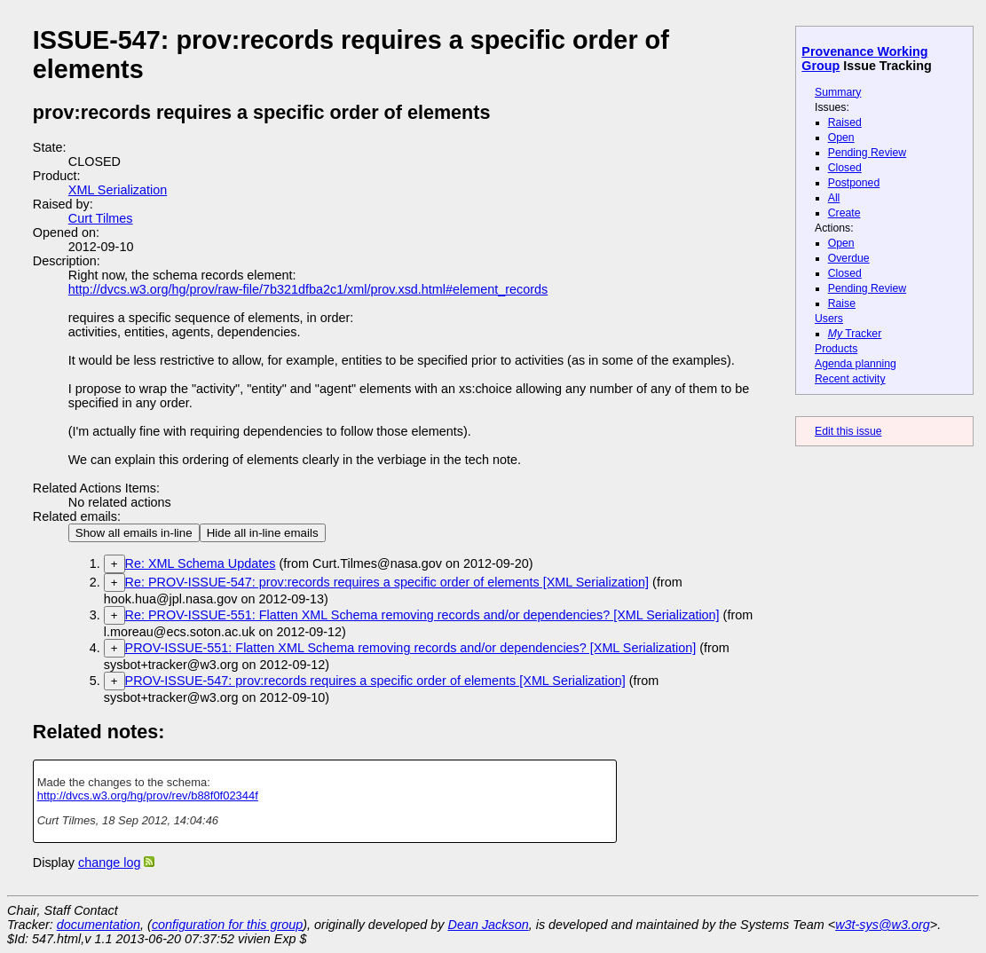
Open (841, 137)
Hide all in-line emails (263, 533)
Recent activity (850, 379)
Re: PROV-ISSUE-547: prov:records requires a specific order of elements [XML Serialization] (387, 582)
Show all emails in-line (134, 533)
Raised (845, 122)
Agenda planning (855, 364)
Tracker (855, 333)
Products (836, 349)
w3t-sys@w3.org (882, 925)
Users (829, 318)
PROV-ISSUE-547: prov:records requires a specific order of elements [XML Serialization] (375, 680)
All (834, 198)
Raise (842, 303)
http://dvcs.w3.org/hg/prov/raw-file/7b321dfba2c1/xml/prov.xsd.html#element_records (308, 289)
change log (109, 862)
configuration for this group (227, 925)
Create (844, 213)
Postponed (854, 183)
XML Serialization (117, 190)
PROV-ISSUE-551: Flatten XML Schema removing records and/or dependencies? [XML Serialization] (411, 648)
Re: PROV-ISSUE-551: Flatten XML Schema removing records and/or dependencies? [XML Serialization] (422, 615)
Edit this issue (848, 431)
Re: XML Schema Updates (200, 563)
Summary (838, 92)
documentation (98, 925)
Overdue (849, 258)
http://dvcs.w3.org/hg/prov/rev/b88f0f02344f (147, 795)
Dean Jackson (488, 925)
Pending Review (867, 152)
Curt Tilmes (100, 218)
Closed (845, 167)
